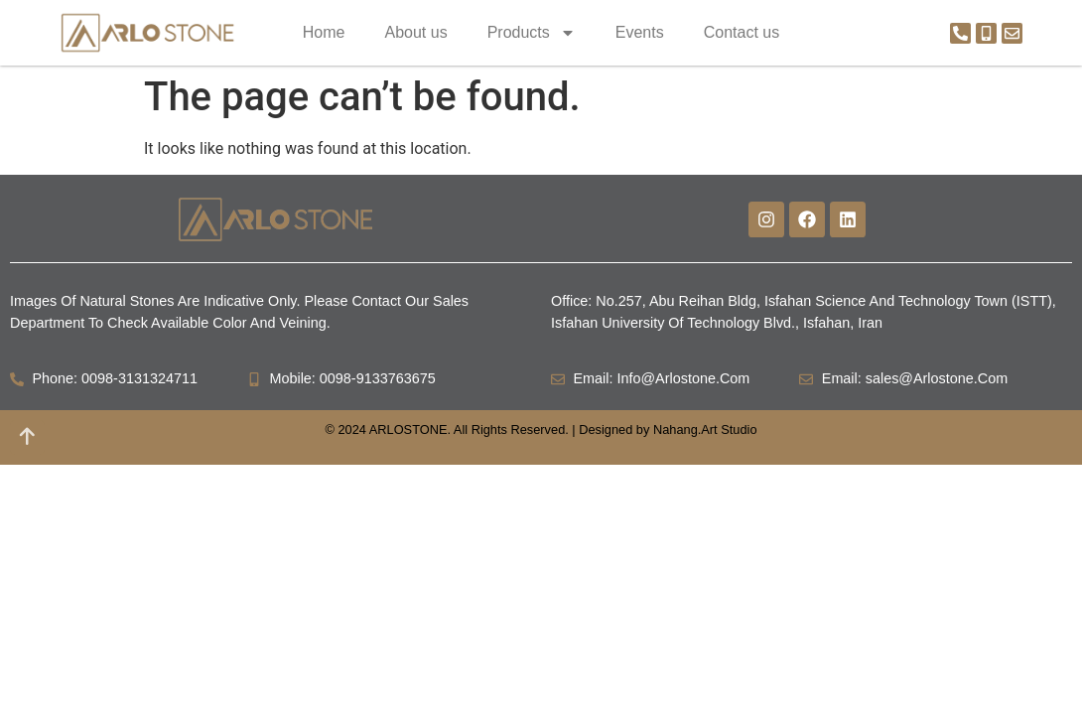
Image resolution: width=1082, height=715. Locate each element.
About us (415, 32)
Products (531, 33)
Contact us (741, 32)
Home (324, 32)
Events (639, 32)
